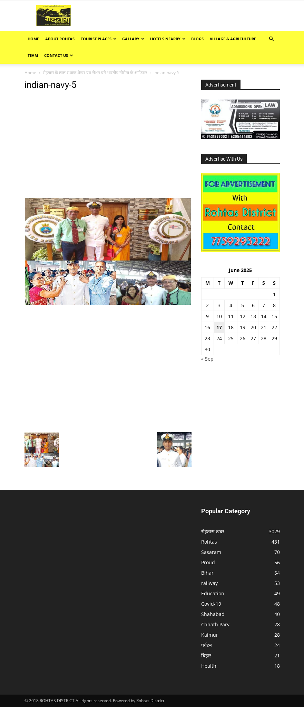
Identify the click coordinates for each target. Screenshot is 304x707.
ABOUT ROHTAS (60, 38)
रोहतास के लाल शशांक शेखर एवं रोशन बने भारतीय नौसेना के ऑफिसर (95, 72)
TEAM (33, 55)
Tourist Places (99, 38)
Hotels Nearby (168, 38)
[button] (271, 39)
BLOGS (197, 38)
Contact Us (58, 55)
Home (33, 38)
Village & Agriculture (233, 38)
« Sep (207, 358)
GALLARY (133, 38)
